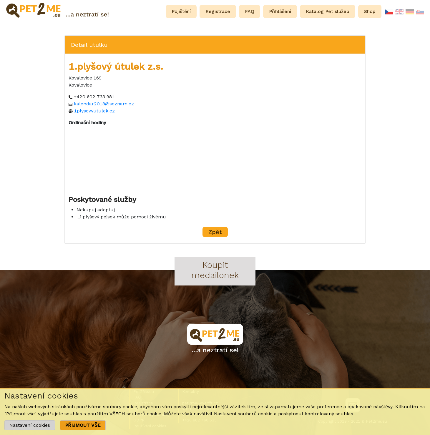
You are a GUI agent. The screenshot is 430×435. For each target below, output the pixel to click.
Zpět (215, 231)
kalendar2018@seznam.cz (104, 104)
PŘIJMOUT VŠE (83, 425)
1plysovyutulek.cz (94, 111)
